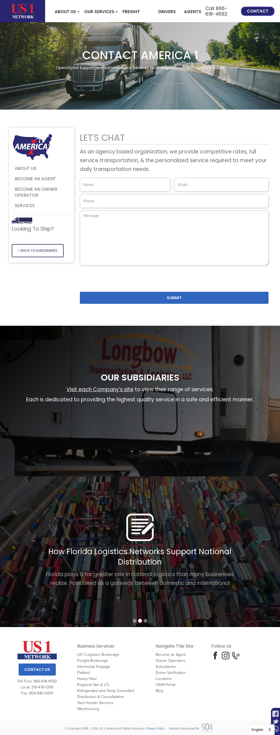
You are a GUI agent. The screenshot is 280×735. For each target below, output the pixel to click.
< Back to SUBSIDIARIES (37, 250)
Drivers (167, 12)
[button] (65, 11)
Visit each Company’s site (99, 389)
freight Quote (131, 14)
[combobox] (262, 729)
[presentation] (121, 279)
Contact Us (37, 669)
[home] (22, 11)
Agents (192, 12)
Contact (258, 11)
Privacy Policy (155, 728)
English (257, 730)
